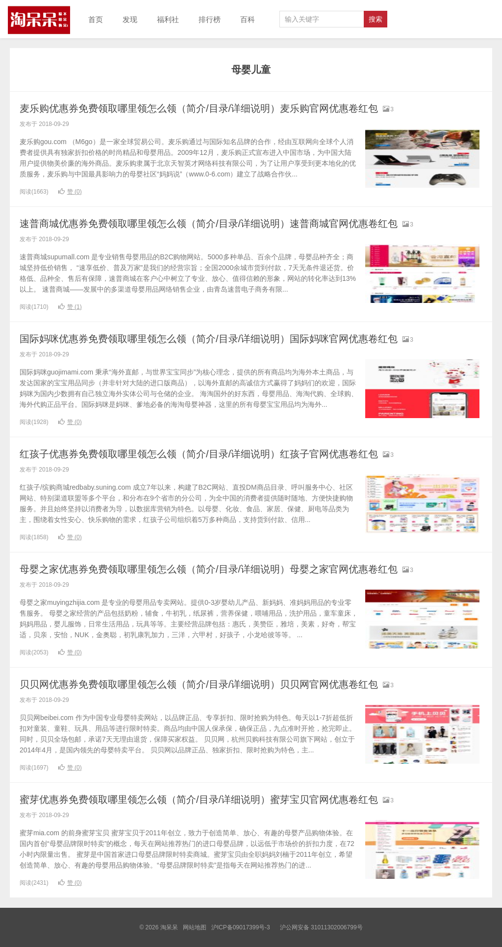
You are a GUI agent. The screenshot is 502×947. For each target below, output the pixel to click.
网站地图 (194, 927)
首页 (95, 19)
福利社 (168, 19)
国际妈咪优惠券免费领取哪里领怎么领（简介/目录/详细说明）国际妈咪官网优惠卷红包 (227, 338)
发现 (130, 19)
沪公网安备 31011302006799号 (321, 927)
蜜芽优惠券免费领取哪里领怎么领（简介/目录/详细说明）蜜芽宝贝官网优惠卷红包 (217, 799)
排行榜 (210, 19)
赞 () (70, 191)
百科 (247, 19)
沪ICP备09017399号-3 (240, 927)
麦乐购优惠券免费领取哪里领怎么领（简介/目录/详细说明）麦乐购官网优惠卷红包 (217, 108)
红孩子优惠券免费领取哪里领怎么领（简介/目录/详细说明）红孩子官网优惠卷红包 (217, 454)
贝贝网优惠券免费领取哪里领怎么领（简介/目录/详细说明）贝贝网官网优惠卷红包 (217, 684)
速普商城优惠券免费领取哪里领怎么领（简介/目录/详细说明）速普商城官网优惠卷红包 (227, 223)
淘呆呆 (39, 19)
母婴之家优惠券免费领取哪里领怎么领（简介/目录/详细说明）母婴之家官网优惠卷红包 (227, 569)
